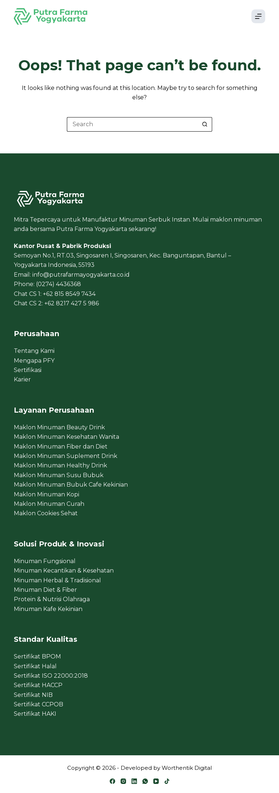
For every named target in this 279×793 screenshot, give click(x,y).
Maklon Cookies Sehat (46, 513)
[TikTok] (167, 781)
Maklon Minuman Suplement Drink (65, 456)
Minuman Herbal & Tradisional (57, 580)
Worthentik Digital (187, 767)
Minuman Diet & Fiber (45, 589)
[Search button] (205, 124)
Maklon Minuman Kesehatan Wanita (66, 436)
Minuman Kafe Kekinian (48, 609)
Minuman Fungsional (45, 561)
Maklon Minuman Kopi (46, 494)
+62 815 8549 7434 (69, 293)
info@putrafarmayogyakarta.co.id (81, 274)
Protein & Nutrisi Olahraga (52, 599)
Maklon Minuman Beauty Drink (59, 427)
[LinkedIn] (134, 781)
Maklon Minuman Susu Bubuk (59, 475)
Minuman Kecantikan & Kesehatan (64, 570)
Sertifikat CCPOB (38, 704)
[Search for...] (132, 124)
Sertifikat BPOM (37, 656)
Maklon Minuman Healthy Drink (60, 465)
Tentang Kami (34, 350)
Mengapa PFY (34, 360)
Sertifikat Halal (35, 666)
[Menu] (258, 16)
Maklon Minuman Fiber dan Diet (61, 446)
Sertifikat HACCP (38, 685)
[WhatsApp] (145, 781)
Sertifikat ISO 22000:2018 (51, 675)
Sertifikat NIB (33, 694)
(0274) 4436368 (58, 284)
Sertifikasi (27, 370)
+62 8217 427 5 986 (71, 303)
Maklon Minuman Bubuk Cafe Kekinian (71, 484)
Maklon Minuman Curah (49, 503)
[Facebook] (112, 781)
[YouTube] (156, 781)
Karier (22, 379)
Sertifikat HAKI (35, 713)
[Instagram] (123, 781)
